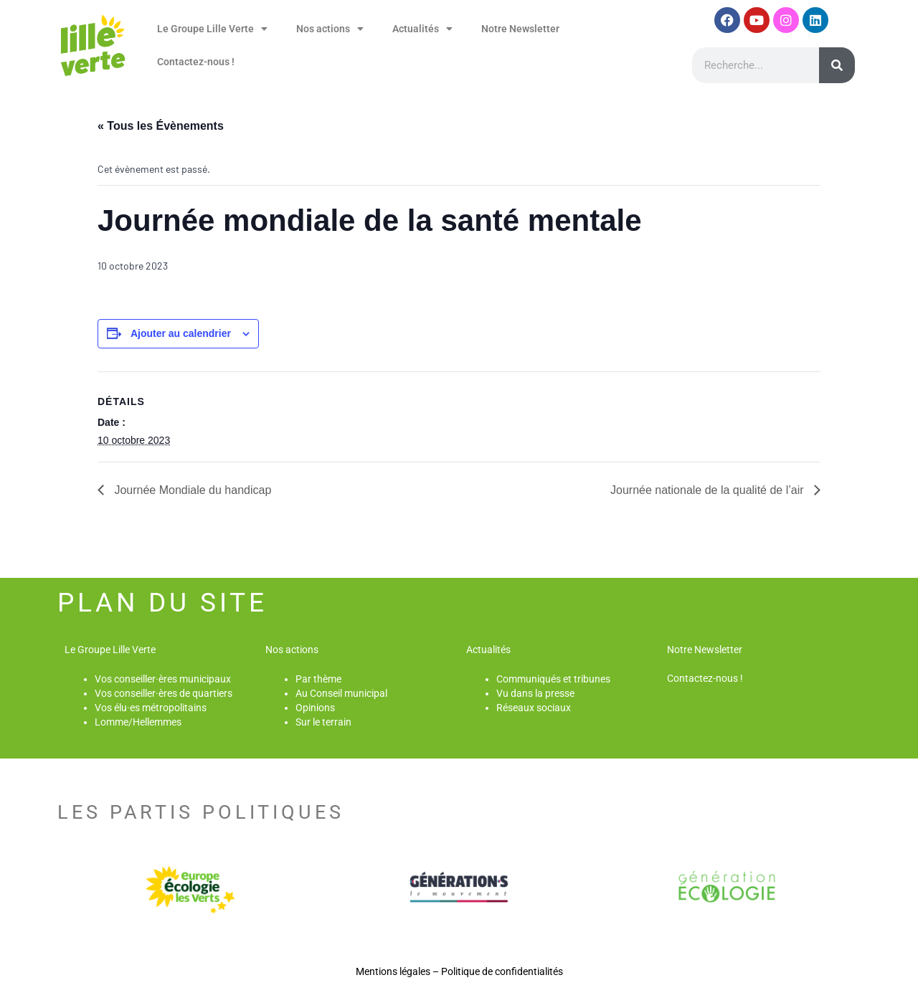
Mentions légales (393, 971)
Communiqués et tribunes (553, 679)
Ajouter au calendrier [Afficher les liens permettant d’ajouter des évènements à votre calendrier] (181, 333)
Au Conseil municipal (341, 693)
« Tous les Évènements (161, 126)
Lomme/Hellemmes (138, 722)
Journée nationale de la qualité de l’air (708, 490)
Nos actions (330, 28)
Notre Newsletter (520, 28)
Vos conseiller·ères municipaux (163, 679)
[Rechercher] (837, 65)
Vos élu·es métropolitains (151, 707)
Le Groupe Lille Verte (212, 28)
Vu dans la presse (535, 693)
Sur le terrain (323, 722)
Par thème (318, 679)
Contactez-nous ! (196, 61)
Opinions (315, 707)
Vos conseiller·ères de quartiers (163, 693)
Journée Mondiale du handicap (191, 490)
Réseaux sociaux (533, 707)
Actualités (422, 28)
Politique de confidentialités (502, 971)
